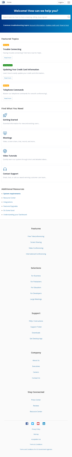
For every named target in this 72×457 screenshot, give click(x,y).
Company (36, 352)
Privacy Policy (36, 429)
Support (36, 313)
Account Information (37, 25)
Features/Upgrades (10, 206)
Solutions (36, 268)
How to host (64, 25)
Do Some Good (8, 210)
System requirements (12, 194)
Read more (7, 58)
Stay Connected (36, 392)
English (61, 2)
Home (9, 2)
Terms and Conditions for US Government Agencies (36, 449)
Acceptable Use (36, 439)
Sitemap (36, 434)
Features (36, 228)
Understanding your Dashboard (15, 215)
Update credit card (52, 25)
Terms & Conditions (36, 444)
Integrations (8, 202)
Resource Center (9, 198)
